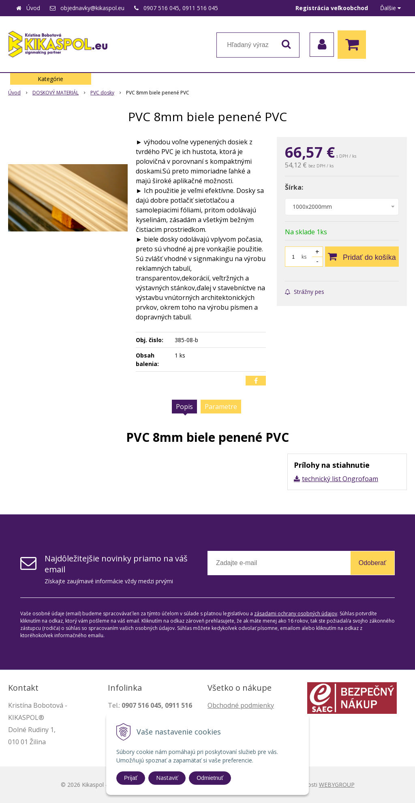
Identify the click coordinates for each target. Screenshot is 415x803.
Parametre (221, 406)
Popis (184, 406)
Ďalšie (390, 8)
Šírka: (294, 187)
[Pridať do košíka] (362, 256)
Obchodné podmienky (241, 705)
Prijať (130, 778)
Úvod (33, 8)
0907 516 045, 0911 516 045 (180, 8)
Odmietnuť (210, 778)
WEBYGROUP (337, 784)
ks (304, 256)
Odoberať (372, 562)
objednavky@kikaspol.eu (92, 8)
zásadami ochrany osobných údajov (295, 613)
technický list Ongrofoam (340, 478)
